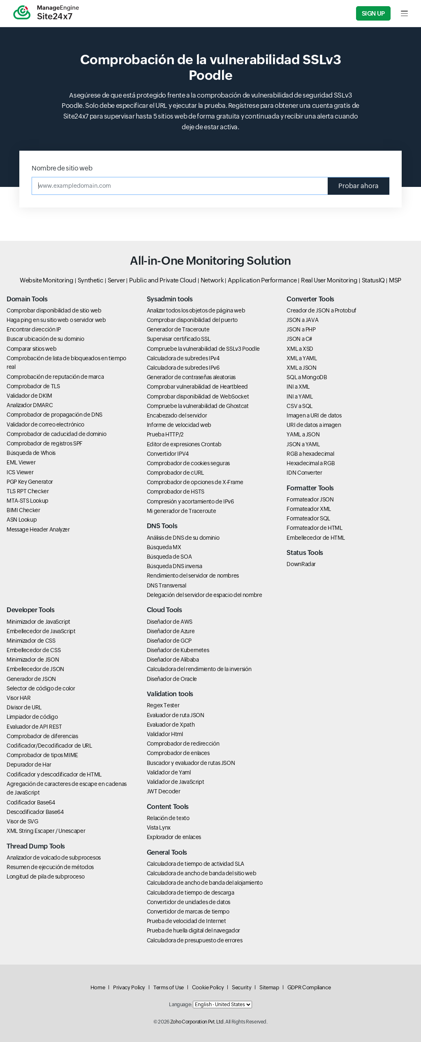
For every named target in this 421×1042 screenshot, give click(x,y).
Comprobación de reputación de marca (55, 376)
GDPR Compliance (309, 987)
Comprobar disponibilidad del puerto (192, 320)
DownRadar (301, 564)
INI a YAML (299, 396)
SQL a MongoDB (307, 377)
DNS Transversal (166, 585)
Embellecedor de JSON (35, 669)
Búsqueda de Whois (31, 453)
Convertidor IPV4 (168, 453)
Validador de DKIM (29, 395)
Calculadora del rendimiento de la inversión (199, 669)
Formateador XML (309, 509)
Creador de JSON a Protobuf (321, 310)
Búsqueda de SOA (169, 556)
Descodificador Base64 (35, 812)
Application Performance (262, 280)
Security (241, 987)
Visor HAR (19, 698)
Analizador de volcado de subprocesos (54, 857)
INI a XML (298, 386)
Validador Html (165, 734)
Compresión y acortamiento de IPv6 (190, 501)
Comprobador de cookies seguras (188, 463)
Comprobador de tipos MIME (42, 755)
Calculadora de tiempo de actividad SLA (195, 863)
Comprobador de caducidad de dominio (56, 434)
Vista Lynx (159, 827)
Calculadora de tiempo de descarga (190, 892)
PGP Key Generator (30, 481)
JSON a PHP (301, 329)
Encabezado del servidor (177, 415)
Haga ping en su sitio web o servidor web (56, 320)
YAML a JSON (303, 434)
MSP (395, 280)
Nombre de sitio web (62, 168)
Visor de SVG (22, 821)
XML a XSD (300, 348)
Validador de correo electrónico (45, 424)
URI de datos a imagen (314, 425)
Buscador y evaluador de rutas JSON (191, 763)
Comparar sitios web (31, 348)
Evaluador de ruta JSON (175, 715)
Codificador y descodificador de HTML (54, 774)
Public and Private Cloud (162, 280)
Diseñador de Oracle (172, 679)
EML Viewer (21, 462)
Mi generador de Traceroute (181, 511)
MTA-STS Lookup (28, 500)
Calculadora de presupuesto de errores (195, 940)
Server (116, 280)
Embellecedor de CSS (33, 650)
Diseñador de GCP (169, 640)
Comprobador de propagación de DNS (54, 414)
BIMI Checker (23, 510)
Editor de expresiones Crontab (184, 444)
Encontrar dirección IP (34, 329)
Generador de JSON (31, 679)
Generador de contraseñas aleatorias (191, 377)
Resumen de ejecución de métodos (50, 867)
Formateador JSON (310, 499)
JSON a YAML (303, 444)
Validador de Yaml (169, 772)
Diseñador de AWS (169, 621)
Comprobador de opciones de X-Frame (195, 482)
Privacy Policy (129, 987)
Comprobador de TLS (33, 386)
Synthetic (91, 280)
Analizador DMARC (30, 405)
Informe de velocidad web (179, 425)
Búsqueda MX (164, 547)
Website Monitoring (47, 280)
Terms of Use (168, 987)
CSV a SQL (299, 406)
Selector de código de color (41, 688)
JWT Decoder (163, 791)
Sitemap (269, 987)
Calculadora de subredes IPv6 (183, 367)
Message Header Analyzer (38, 529)
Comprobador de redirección (183, 743)
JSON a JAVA (302, 320)
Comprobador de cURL (175, 472)
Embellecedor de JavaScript (41, 631)
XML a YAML (302, 358)
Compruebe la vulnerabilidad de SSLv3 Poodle (203, 348)
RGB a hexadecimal (310, 453)
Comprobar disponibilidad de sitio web (54, 310)
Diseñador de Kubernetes (178, 650)
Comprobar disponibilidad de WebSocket (198, 396)
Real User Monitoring (329, 280)
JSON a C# (299, 339)
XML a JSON (301, 367)
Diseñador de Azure (171, 631)
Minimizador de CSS (31, 640)
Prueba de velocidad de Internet (186, 921)
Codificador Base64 (31, 802)
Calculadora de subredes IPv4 (183, 358)
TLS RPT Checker (28, 491)
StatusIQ (373, 280)
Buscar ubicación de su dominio (45, 339)
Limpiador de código (32, 716)
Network (212, 280)
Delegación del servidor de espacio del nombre (204, 595)
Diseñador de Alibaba (173, 659)
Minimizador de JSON (33, 659)
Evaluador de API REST (34, 726)
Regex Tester (163, 705)
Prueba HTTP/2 (165, 434)
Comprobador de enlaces (178, 753)
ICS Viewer (20, 472)
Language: (180, 1004)
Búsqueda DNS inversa (174, 566)
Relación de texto (168, 818)
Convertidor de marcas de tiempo (188, 911)
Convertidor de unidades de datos (188, 902)
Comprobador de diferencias (42, 736)
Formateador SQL (308, 518)
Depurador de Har (29, 764)
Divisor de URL (24, 707)
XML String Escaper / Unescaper (46, 831)
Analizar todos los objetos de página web (196, 310)
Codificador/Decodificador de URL (49, 745)
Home (97, 987)
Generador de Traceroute (178, 329)
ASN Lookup (22, 519)
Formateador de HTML (314, 527)
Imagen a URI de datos (314, 415)
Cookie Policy (208, 987)
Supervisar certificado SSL (178, 339)
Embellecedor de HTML (316, 537)
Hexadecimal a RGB (311, 463)
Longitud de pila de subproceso (45, 876)
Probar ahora (358, 186)
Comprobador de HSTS (175, 491)
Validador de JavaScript (175, 782)
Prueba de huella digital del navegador (193, 930)
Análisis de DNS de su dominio (183, 537)
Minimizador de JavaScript (38, 621)
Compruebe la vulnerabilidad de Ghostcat (198, 406)
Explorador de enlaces (174, 837)
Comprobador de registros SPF (45, 443)
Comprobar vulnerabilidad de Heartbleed (197, 386)
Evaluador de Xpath (171, 724)
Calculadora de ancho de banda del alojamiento (205, 882)
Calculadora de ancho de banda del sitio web (202, 873)
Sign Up (373, 13)
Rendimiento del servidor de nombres (193, 575)
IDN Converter (304, 472)
